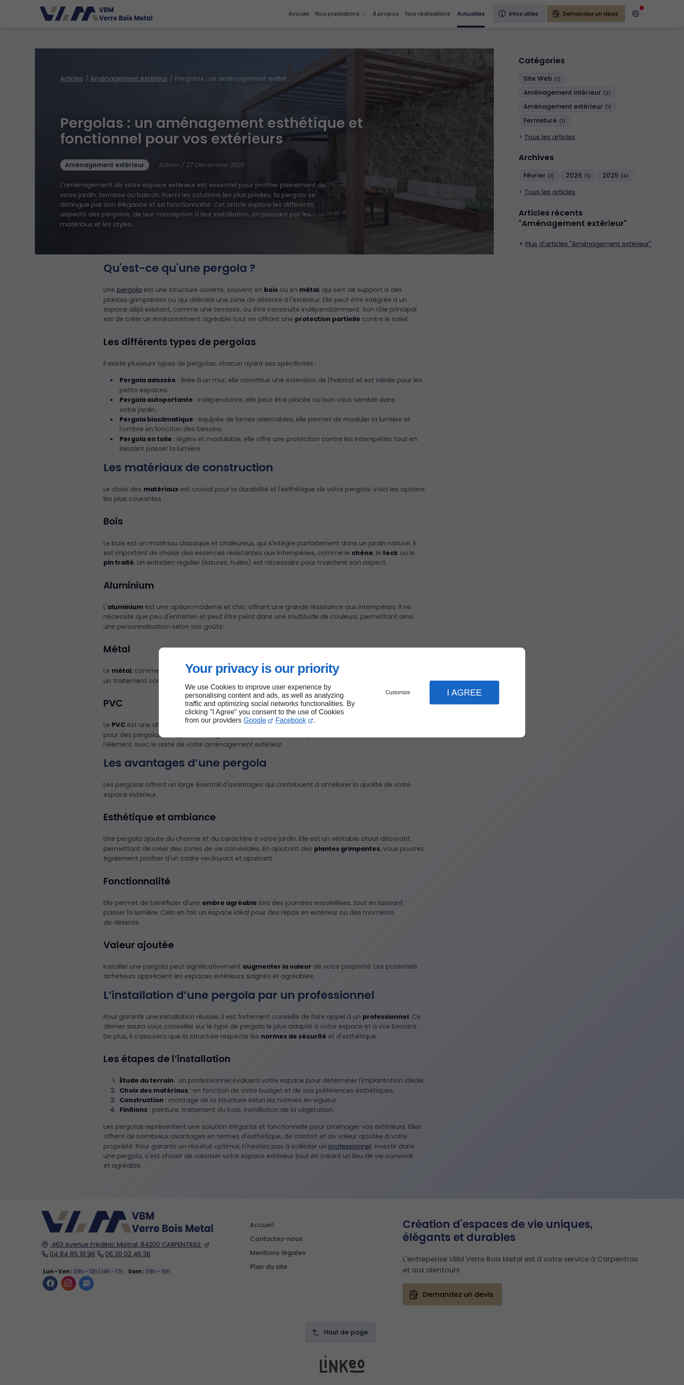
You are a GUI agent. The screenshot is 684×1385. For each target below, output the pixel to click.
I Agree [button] (464, 692)
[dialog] (342, 693)
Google (254, 720)
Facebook (291, 720)
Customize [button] (398, 692)
